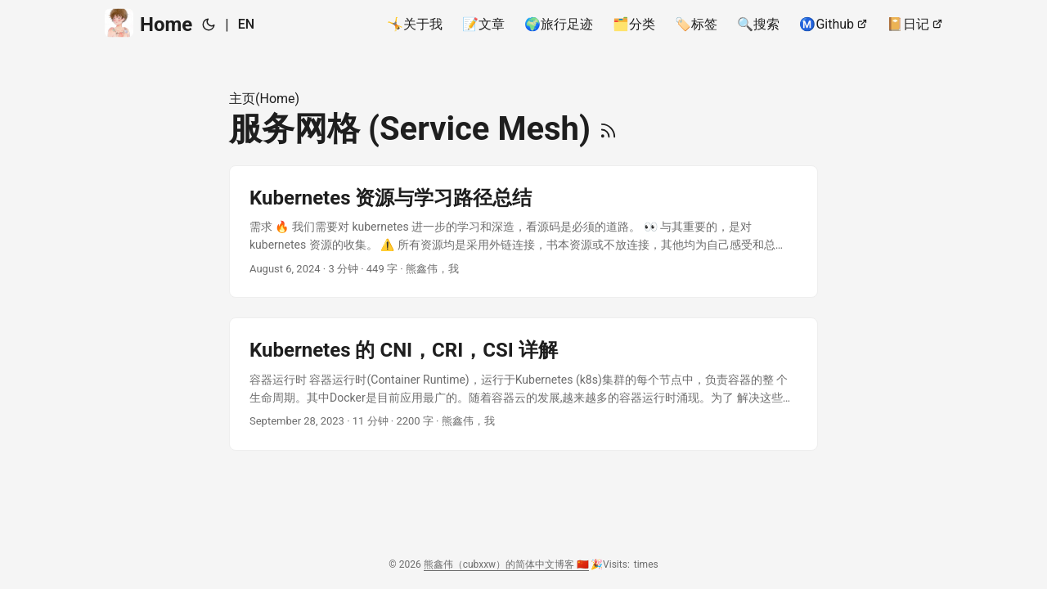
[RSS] (608, 129)
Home (148, 23)
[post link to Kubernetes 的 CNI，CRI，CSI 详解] (523, 384)
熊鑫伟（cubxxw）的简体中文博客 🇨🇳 (506, 564)
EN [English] (246, 24)
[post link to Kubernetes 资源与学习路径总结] (523, 232)
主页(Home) (264, 98)
